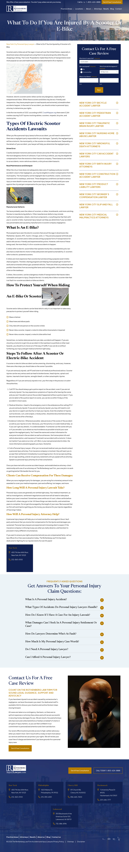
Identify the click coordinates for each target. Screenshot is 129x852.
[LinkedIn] (114, 838)
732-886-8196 (61, 824)
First (80, 84)
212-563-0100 (17, 559)
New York (13, 548)
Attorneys (98, 9)
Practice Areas (66, 9)
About (88, 9)
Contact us (61, 836)
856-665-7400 (76, 797)
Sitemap (70, 840)
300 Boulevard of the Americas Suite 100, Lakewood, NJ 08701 (64, 816)
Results (106, 9)
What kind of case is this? (89, 58)
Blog (112, 9)
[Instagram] (104, 838)
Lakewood (58, 809)
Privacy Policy (58, 840)
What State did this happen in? (108, 67)
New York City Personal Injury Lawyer (20, 44)
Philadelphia (44, 785)
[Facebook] (109, 838)
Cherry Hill (73, 785)
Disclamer (81, 840)
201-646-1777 (105, 800)
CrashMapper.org (49, 112)
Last (101, 84)
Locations (79, 9)
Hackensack (103, 785)
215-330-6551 (46, 797)
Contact (118, 9)
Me (84, 69)
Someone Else (87, 72)
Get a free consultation (20, 748)
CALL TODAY (108, 770)
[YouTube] (119, 838)
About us (44, 836)
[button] (74, 9)
